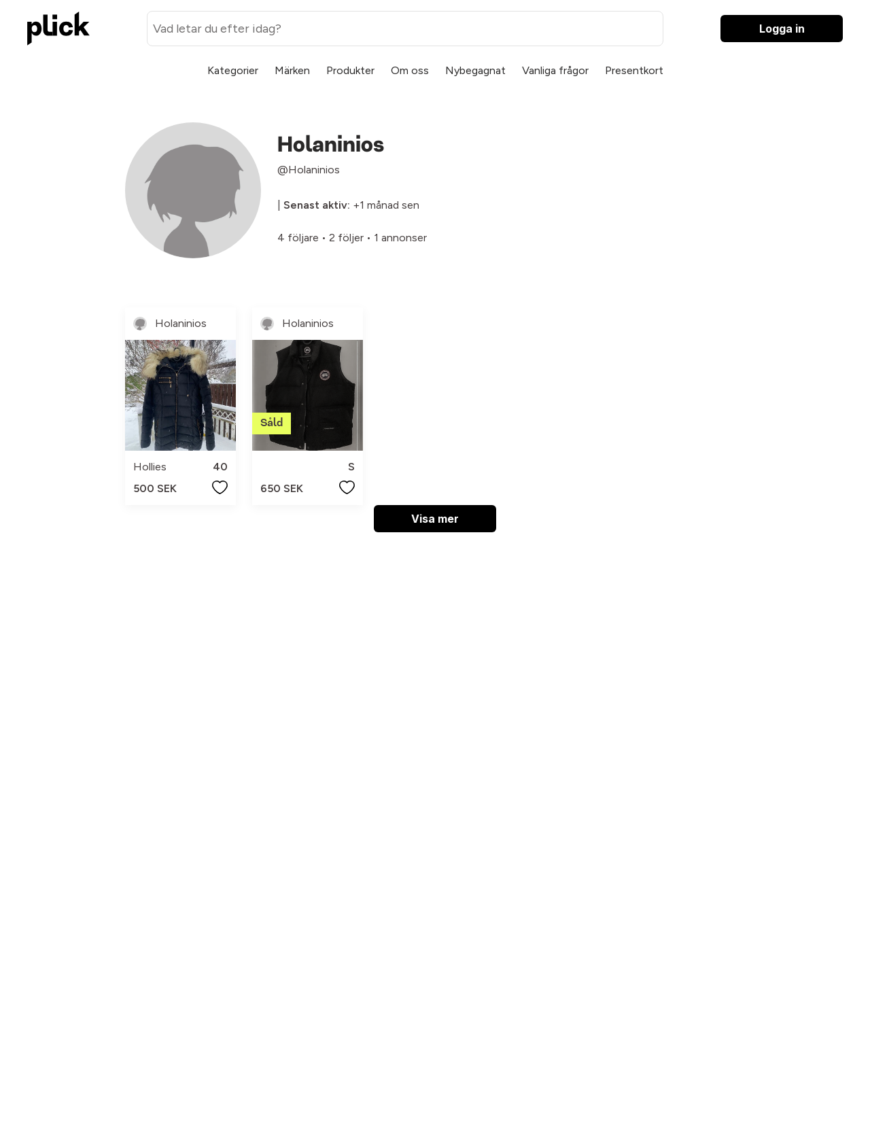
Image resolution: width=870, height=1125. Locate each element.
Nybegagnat (475, 70)
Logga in (782, 28)
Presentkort (634, 70)
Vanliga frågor (555, 70)
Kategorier (232, 70)
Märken (292, 70)
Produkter (350, 70)
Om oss (410, 70)
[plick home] (58, 29)
